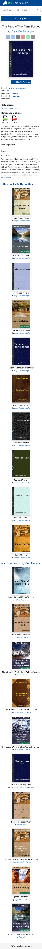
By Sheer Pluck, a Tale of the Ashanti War (21, 859)
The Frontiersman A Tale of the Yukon (21, 709)
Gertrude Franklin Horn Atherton (22, 787)
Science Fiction (14, 108)
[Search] (18, 10)
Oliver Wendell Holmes (22, 750)
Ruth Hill (22, 937)
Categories (21, 18)
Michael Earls (22, 825)
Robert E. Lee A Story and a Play (21, 934)
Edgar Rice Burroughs (23, 31)
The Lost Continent (21, 255)
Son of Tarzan (21, 555)
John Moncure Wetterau (22, 637)
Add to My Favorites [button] (21, 82)
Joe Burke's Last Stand (21, 634)
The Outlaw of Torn (21, 405)
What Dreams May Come (21, 784)
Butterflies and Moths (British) (21, 597)
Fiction (4, 108)
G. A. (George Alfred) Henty (22, 862)
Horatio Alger (22, 675)
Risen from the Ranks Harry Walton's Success (21, 672)
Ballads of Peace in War (21, 822)
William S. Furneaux (22, 600)
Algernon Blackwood (22, 899)
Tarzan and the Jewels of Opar (21, 368)
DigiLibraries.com (18, 88)
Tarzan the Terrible (21, 442)
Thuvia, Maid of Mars (21, 330)
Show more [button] (6, 177)
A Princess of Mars (21, 293)
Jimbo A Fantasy (21, 897)
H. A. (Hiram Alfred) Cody (22, 712)
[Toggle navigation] (37, 3)
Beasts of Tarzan (21, 480)
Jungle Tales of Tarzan (21, 218)
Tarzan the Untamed (21, 517)
